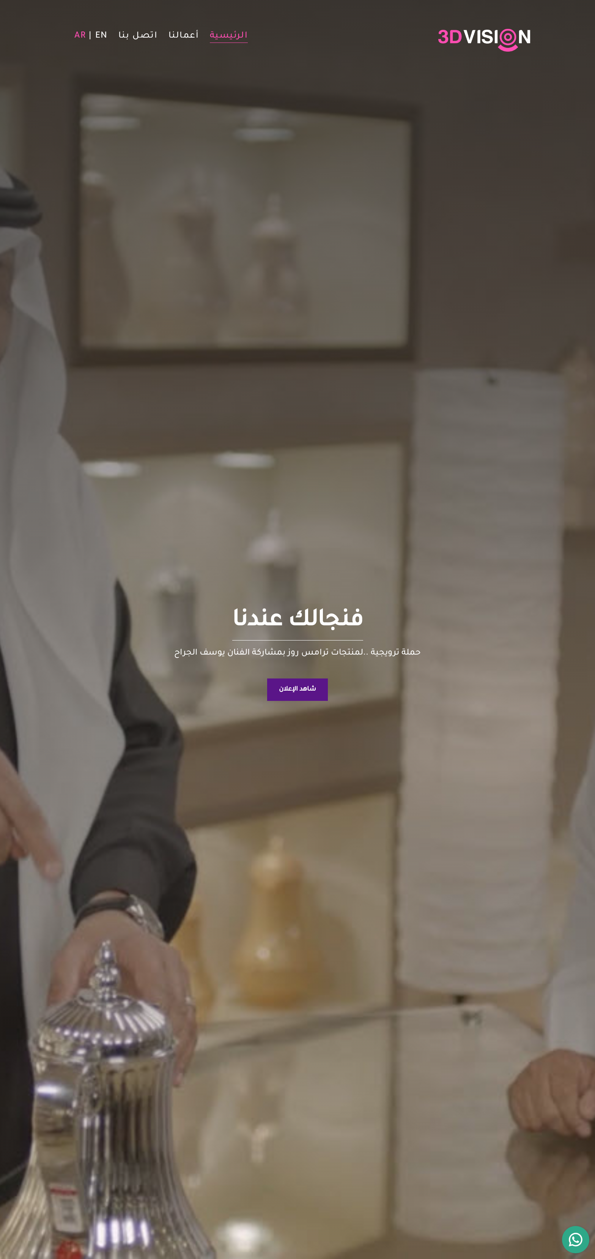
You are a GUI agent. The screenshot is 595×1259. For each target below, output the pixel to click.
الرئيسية (229, 36)
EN (101, 36)
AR (80, 36)
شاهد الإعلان (297, 689)
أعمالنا (183, 36)
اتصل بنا (138, 36)
